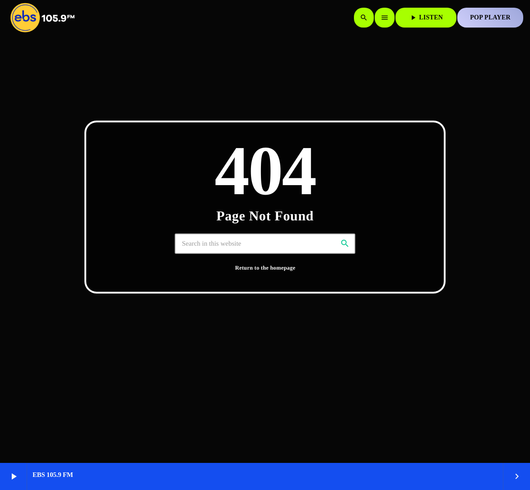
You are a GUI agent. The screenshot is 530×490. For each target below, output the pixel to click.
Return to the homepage (265, 268)
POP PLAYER (490, 17)
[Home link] (42, 17)
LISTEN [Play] (426, 18)
